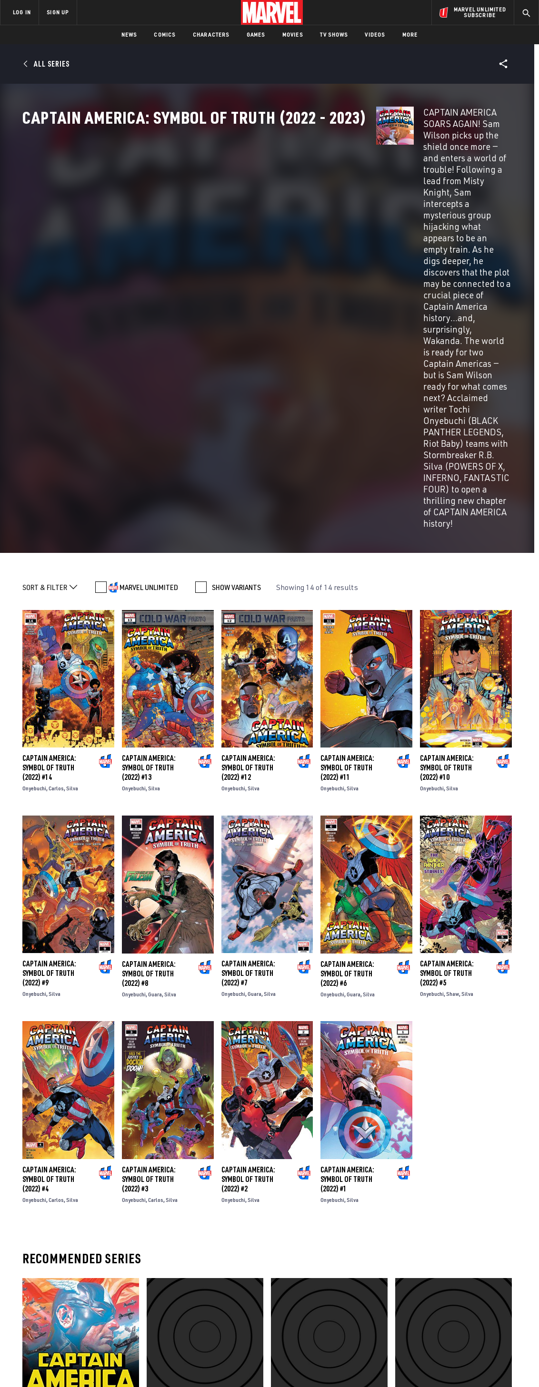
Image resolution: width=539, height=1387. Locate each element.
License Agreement (374, 1364)
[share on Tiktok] (424, 1324)
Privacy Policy (88, 1364)
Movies (292, 34)
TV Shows (334, 34)
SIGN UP (58, 12)
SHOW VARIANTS (236, 330)
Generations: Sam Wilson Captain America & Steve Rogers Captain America (321, 1158)
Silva (72, 531)
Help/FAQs (93, 1274)
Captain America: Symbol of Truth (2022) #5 (447, 716)
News (129, 34)
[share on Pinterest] (477, 1304)
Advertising (188, 1260)
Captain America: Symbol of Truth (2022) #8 (149, 716)
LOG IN (22, 12)
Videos (375, 34)
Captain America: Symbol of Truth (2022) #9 (49, 716)
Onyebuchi (34, 531)
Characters (211, 34)
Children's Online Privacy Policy (299, 1364)
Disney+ (180, 1274)
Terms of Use (45, 1364)
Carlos (56, 531)
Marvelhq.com (191, 1287)
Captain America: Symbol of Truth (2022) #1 (347, 922)
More (410, 34)
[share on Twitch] (503, 1304)
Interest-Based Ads (434, 1364)
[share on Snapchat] (451, 1304)
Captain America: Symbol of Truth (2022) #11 (347, 510)
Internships (97, 1301)
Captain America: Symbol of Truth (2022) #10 (447, 510)
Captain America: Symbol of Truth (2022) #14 (49, 510)
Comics (164, 34)
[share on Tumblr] (503, 1284)
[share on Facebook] (425, 1284)
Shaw (452, 736)
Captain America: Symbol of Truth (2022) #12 (248, 510)
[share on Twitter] (451, 1284)
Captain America (48, 1148)
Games (256, 34)
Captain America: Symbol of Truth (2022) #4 (49, 922)
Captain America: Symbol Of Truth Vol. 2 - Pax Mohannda (448, 1153)
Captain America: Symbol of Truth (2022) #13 (149, 510)
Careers (90, 1287)
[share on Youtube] (424, 1304)
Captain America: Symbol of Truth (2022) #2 (248, 922)
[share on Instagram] (477, 1284)
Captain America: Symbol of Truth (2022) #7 (248, 716)
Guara (155, 737)
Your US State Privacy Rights (152, 1364)
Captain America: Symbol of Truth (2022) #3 (149, 922)
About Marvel (100, 1260)
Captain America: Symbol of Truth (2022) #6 (347, 716)
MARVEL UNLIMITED (149, 330)
